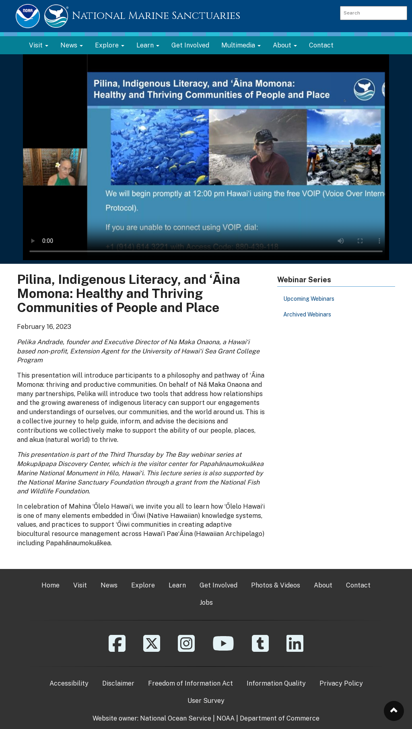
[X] (151, 649)
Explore (143, 585)
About (323, 585)
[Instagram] (186, 649)
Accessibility (69, 683)
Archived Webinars (307, 314)
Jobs (206, 602)
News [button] (71, 45)
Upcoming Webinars (308, 299)
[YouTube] (223, 649)
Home (50, 585)
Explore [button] (109, 45)
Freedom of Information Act (190, 683)
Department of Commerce (279, 718)
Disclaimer (118, 683)
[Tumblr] (260, 649)
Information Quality (276, 683)
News (109, 585)
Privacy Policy (341, 683)
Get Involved (190, 45)
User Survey (206, 700)
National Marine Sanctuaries (156, 16)
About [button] (285, 45)
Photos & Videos (275, 585)
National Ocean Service (175, 718)
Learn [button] (147, 45)
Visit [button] (38, 45)
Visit (80, 585)
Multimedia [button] (241, 45)
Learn (177, 585)
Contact (321, 45)
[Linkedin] (294, 649)
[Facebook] (117, 649)
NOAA (225, 718)
